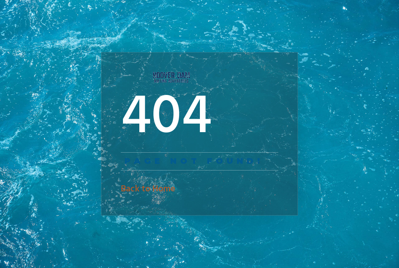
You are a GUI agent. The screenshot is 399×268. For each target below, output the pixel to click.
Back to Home (148, 189)
